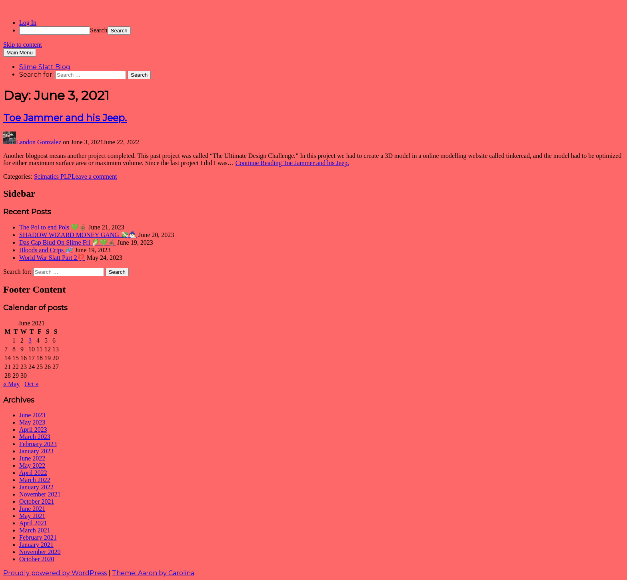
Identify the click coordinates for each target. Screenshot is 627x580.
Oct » (31, 384)
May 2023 (32, 422)
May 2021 (32, 515)
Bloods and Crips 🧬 (46, 250)
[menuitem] (321, 30)
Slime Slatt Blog (44, 67)
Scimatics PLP (53, 176)
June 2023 (32, 415)
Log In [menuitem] (27, 22)
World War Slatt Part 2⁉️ (52, 257)
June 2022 (32, 458)
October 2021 (36, 501)
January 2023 (36, 451)
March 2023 (34, 436)
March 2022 (34, 479)
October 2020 (36, 559)
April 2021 (33, 523)
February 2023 (38, 443)
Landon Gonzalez (38, 142)
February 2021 (38, 537)
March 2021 (34, 530)
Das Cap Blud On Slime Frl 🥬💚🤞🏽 (67, 242)
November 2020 (40, 551)
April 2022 (33, 472)
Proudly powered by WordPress (55, 573)
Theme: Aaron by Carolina (153, 573)
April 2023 (33, 429)
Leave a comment (94, 176)
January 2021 (36, 544)
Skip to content (22, 44)
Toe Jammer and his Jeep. (65, 118)
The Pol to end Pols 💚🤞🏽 (53, 227)
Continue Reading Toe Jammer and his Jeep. (292, 162)
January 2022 (36, 487)
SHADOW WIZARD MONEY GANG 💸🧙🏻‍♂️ (78, 234)
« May (11, 384)
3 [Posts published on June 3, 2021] (30, 340)
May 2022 (32, 465)
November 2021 (40, 494)
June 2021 (32, 508)
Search (99, 30)
